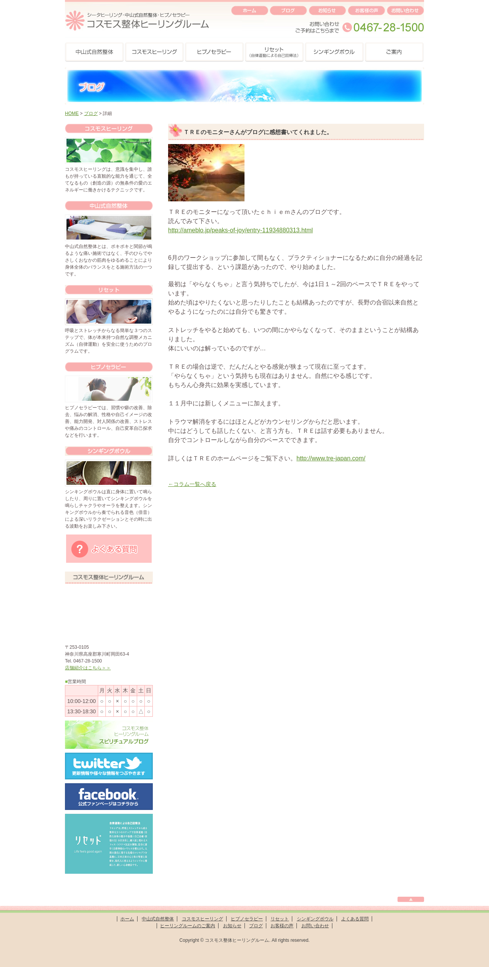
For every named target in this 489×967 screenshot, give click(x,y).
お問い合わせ (315, 925)
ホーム (127, 919)
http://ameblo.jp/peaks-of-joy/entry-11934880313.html (240, 230)
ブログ (91, 113)
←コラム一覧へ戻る (192, 484)
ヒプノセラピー (247, 919)
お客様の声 (281, 925)
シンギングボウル (315, 919)
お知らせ (232, 925)
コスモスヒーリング (202, 919)
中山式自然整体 (158, 919)
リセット (279, 919)
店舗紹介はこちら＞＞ (88, 668)
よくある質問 (355, 919)
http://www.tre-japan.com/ (331, 458)
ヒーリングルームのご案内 (187, 925)
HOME (72, 113)
